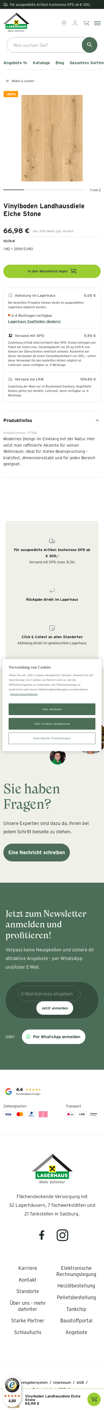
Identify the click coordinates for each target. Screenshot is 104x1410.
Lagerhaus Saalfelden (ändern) (34, 321)
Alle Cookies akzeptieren (52, 723)
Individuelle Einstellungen (52, 738)
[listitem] (27, 1268)
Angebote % (15, 63)
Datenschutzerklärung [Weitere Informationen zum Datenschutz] (24, 694)
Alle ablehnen (52, 709)
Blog (59, 63)
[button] (53, 1037)
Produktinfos (52, 420)
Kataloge (41, 63)
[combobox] (52, 45)
